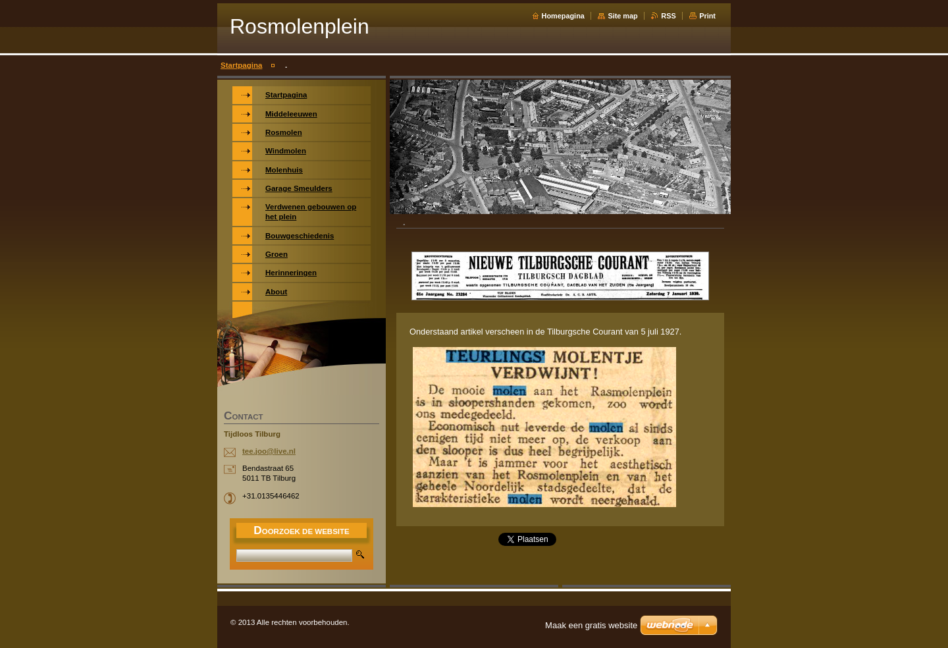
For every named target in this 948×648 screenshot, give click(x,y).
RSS (668, 16)
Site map (622, 16)
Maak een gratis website (591, 625)
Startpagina (241, 65)
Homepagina (563, 16)
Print (707, 16)
